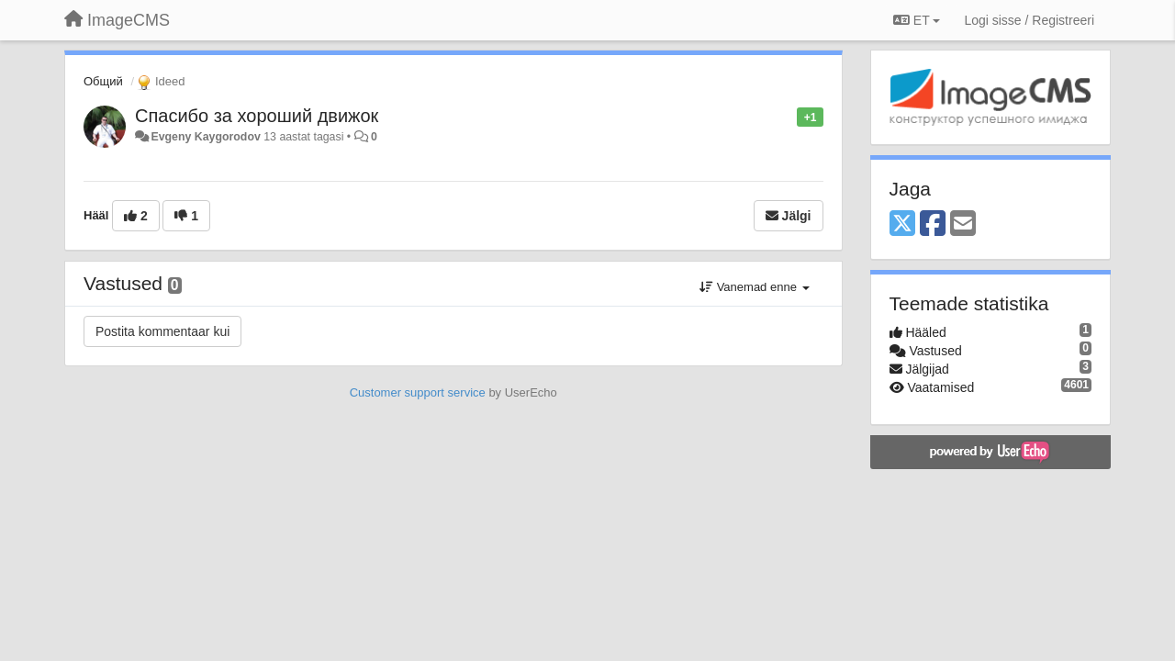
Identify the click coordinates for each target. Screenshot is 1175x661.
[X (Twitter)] (902, 224)
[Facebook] (933, 224)
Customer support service (418, 392)
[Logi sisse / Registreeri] (1029, 20)
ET (916, 20)
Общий (103, 81)
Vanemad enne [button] (754, 287)
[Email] (963, 224)
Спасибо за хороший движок (256, 116)
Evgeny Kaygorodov (205, 136)
